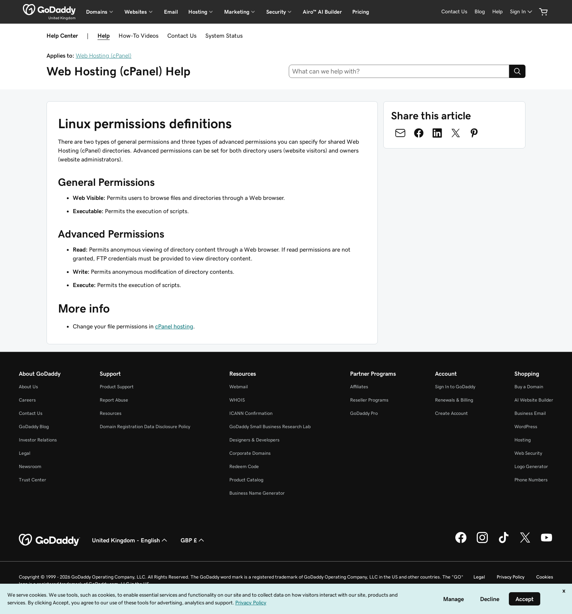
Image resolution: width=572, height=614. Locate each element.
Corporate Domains (250, 453)
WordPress (525, 426)
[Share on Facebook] (419, 133)
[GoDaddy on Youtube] (546, 542)
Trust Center (32, 479)
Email (171, 11)
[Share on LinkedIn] (437, 133)
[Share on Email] (400, 133)
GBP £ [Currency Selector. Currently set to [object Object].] (193, 540)
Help (103, 35)
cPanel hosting (174, 326)
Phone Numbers (531, 479)
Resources (110, 413)
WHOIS (237, 400)
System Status (224, 35)
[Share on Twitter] (455, 133)
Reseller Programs (369, 400)
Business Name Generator (257, 493)
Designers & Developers (254, 439)
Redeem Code (244, 466)
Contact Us (181, 35)
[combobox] (399, 71)
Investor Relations (38, 439)
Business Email (530, 413)
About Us (28, 386)
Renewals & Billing (454, 400)
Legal (24, 453)
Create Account (451, 413)
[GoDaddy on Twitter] (525, 542)
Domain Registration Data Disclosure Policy (145, 426)
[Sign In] (522, 11)
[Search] (517, 71)
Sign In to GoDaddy (455, 386)
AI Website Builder (533, 400)
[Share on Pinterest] (474, 133)
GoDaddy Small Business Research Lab (270, 426)
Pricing (360, 11)
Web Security (528, 453)
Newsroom (30, 466)
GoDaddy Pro (364, 413)
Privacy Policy (510, 576)
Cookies (544, 576)
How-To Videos (138, 35)
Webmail (238, 386)
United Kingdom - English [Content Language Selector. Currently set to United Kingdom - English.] (130, 540)
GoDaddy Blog (34, 426)
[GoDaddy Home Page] (49, 540)
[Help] (497, 11)
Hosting (522, 439)
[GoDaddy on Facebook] (460, 542)
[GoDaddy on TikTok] (503, 542)
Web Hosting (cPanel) (103, 55)
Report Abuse (114, 400)
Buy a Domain (528, 386)
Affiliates (359, 386)
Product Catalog (246, 479)
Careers (27, 400)
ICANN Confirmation (251, 413)
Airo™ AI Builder (322, 11)
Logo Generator (531, 466)
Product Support (117, 386)
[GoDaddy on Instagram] (482, 542)
